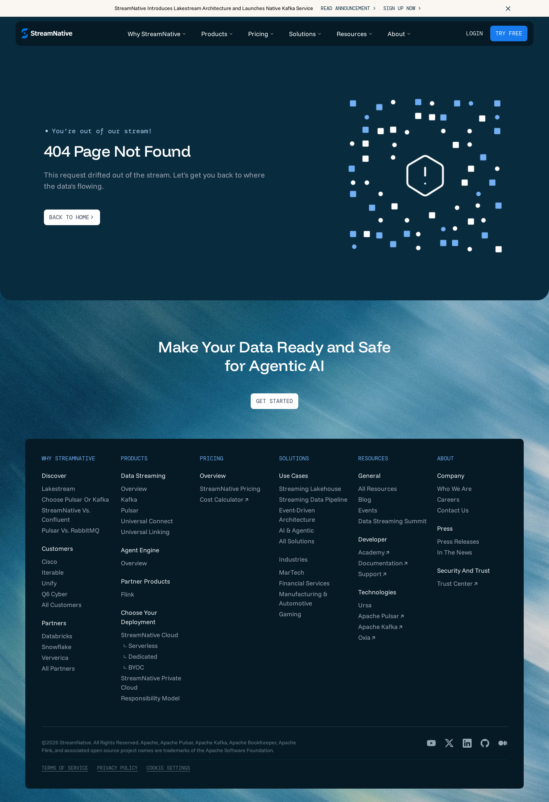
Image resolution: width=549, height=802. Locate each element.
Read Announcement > (348, 8)
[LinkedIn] (467, 738)
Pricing (211, 454)
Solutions (294, 454)
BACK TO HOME (72, 213)
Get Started (274, 396)
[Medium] (502, 738)
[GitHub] (485, 738)
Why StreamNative (68, 454)
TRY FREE (508, 33)
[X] (449, 738)
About (445, 454)
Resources (373, 454)
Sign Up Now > (402, 8)
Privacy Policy (117, 763)
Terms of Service (65, 763)
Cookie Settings (168, 763)
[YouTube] (431, 738)
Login (474, 33)
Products (134, 454)
